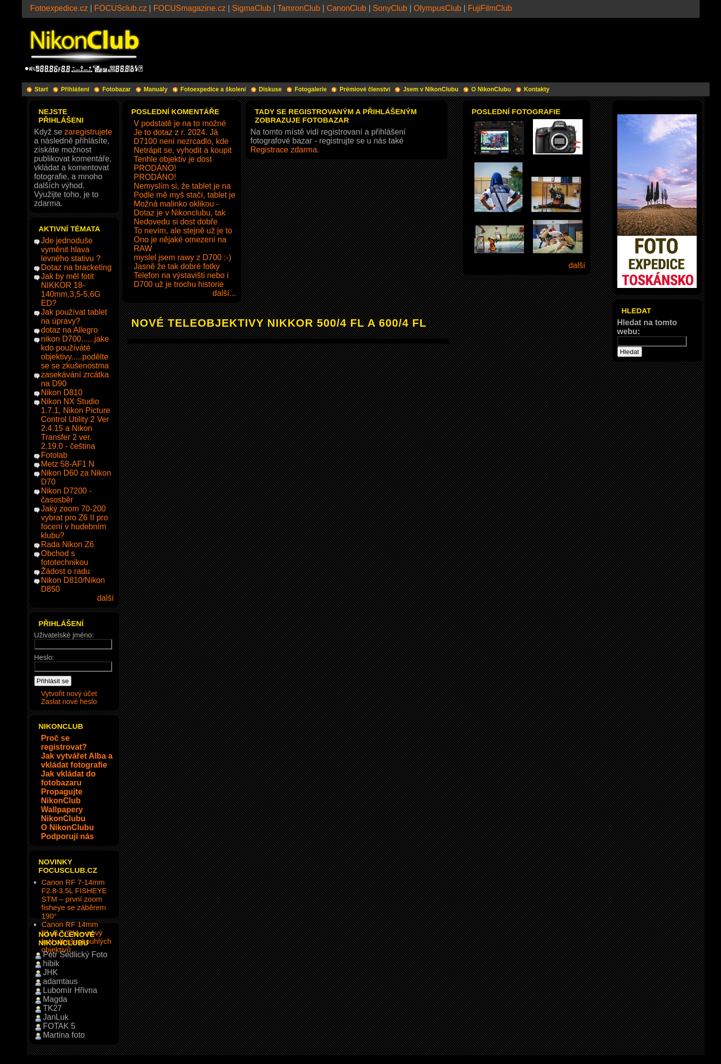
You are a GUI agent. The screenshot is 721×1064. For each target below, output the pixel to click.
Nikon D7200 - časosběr (66, 495)
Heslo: (44, 657)
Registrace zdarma (284, 149)
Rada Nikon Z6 (67, 544)
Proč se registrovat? (64, 742)
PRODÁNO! (155, 168)
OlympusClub (437, 8)
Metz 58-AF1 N (68, 464)
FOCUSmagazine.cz (189, 8)
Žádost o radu (65, 571)
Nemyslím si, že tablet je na (182, 186)
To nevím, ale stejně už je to (183, 230)
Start (41, 89)
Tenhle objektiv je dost (173, 159)
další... (224, 293)
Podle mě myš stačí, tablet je (185, 195)
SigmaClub (251, 8)
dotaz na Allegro (69, 330)
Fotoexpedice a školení (213, 89)
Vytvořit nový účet (69, 694)
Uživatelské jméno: (64, 635)
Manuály (156, 89)
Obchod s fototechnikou (64, 558)
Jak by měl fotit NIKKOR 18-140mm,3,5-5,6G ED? (71, 289)
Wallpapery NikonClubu (63, 814)
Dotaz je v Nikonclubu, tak (180, 213)
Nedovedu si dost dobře (176, 221)
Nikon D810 (62, 392)
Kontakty (536, 89)
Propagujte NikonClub (62, 796)
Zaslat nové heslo (69, 702)
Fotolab (54, 455)
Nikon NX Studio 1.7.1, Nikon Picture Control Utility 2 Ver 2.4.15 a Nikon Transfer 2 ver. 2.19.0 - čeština (76, 423)
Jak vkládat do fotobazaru (68, 778)
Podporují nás (67, 836)
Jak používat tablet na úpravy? (74, 316)
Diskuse (270, 89)
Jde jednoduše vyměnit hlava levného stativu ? (71, 249)
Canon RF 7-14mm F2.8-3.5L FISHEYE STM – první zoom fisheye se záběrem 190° (74, 899)
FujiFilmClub (490, 8)
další (105, 598)
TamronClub (298, 8)
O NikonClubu (491, 89)
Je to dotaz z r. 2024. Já (176, 132)
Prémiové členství (364, 89)
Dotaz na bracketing (76, 267)
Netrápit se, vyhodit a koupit (183, 150)
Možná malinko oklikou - (176, 204)
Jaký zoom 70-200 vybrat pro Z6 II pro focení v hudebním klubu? (74, 522)
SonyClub (390, 8)
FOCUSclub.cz (120, 8)
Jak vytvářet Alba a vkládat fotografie (77, 760)
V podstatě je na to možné (180, 123)
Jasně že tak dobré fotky (177, 266)
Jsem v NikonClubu (430, 89)
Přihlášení (75, 89)
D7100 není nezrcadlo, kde (181, 141)
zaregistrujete (88, 132)
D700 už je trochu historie (179, 284)
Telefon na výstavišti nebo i (181, 275)
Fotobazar (116, 89)
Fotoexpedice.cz (59, 8)
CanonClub (346, 8)
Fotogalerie (311, 89)
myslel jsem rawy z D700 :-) (182, 257)
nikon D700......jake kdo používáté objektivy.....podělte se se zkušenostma (75, 352)
